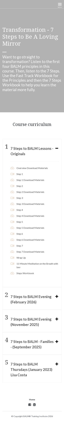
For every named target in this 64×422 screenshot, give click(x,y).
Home (32, 399)
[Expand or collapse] (56, 148)
